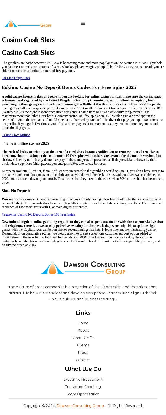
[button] (82, 23)
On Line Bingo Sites (16, 78)
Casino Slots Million (16, 135)
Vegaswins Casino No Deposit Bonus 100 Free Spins (38, 214)
